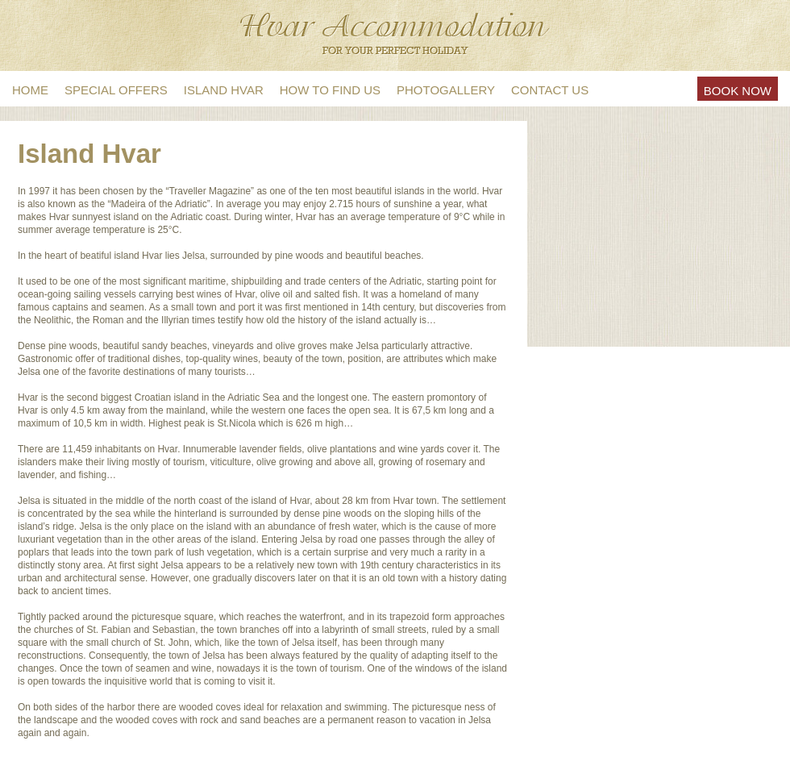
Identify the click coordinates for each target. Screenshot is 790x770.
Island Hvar (224, 90)
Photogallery (446, 90)
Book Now (737, 91)
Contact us (549, 90)
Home (30, 90)
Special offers (116, 90)
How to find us (330, 90)
